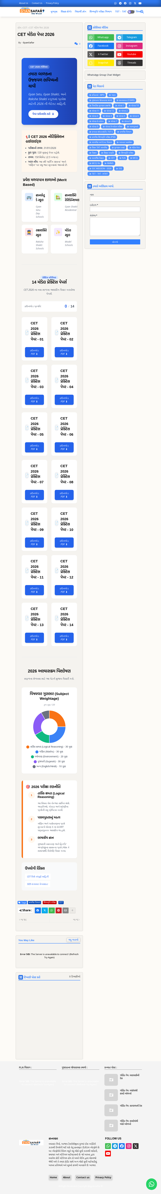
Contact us (37, 3)
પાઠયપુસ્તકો (134, 126)
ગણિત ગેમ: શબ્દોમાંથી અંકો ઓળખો (129, 1122)
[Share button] (72, 910)
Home (53, 1177)
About (66, 1177)
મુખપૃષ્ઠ (54, 11)
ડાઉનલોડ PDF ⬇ (34, 352)
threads (131, 63)
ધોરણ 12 (110, 111)
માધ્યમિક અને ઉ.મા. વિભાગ (102, 142)
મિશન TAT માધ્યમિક (99, 147)
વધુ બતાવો (73, 940)
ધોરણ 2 (124, 111)
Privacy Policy (52, 3)
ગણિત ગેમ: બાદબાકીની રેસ (129, 1077)
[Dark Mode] (142, 11)
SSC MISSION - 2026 (101, 168)
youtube (131, 54)
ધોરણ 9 (95, 126)
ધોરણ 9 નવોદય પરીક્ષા (113, 126)
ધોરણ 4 (108, 116)
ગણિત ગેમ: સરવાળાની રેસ (131, 1106)
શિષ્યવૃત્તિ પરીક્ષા (50, 902)
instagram (131, 46)
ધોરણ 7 (114, 121)
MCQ (135, 158)
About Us (24, 3)
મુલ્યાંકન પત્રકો (119, 147)
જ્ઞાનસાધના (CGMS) (126, 100)
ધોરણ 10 (135, 105)
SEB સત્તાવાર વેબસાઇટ (37, 884)
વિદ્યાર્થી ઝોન (80, 11)
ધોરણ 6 (135, 116)
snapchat (103, 63)
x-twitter (103, 54)
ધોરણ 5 (122, 116)
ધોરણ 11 (95, 111)
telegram (132, 37)
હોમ (19, 27)
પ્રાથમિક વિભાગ (34, 902)
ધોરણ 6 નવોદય (98, 121)
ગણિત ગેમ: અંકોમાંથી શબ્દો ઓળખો (129, 1092)
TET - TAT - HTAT (100, 174)
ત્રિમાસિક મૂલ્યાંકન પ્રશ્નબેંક (101, 105)
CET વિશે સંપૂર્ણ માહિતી (38, 876)
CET (25, 27)
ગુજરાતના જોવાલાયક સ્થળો (102, 100)
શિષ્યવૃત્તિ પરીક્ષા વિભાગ (101, 11)
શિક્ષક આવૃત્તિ (109, 153)
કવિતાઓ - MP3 (98, 95)
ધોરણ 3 (95, 116)
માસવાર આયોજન (125, 142)
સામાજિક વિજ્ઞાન (98, 158)
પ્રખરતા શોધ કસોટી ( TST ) (102, 132)
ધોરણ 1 (121, 105)
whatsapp (103, 37)
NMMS (110, 163)
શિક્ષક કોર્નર (66, 11)
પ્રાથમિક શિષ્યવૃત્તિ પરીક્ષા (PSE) (103, 137)
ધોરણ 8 (127, 121)
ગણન (114, 95)
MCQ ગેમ (96, 163)
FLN (124, 158)
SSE (120, 168)
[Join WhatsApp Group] (151, 1184)
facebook (103, 46)
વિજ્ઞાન (94, 153)
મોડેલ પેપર (136, 147)
